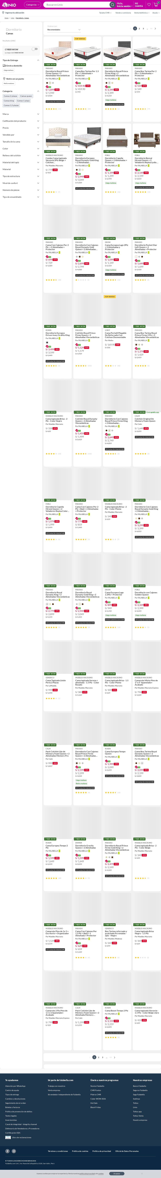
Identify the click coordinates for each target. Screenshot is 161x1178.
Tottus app (137, 1111)
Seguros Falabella (140, 1090)
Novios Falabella (97, 1086)
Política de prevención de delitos (18, 1111)
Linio (135, 1107)
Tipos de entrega (12, 1094)
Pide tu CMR (95, 1094)
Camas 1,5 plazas (11, 105)
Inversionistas (11, 1120)
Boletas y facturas (12, 1107)
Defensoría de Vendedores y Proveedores (22, 1128)
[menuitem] (103, 12)
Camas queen (26, 96)
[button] (79, 4)
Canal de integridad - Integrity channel (21, 1124)
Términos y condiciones (58, 1151)
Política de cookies (80, 1151)
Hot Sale (93, 1103)
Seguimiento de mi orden (15, 1103)
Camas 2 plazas (10, 96)
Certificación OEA (12, 1133)
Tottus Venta (138, 1116)
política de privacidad (87, 1174)
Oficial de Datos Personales (127, 1151)
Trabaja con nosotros (56, 1086)
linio (12, 18)
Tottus (135, 1103)
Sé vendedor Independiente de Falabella (64, 1094)
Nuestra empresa (140, 1120)
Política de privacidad (101, 1151)
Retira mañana (9, 83)
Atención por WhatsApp (15, 1086)
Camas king (9, 101)
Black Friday (95, 1107)
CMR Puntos (95, 1090)
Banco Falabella (139, 1086)
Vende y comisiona (123, 13)
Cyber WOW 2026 (98, 1099)
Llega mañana (8, 70)
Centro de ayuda (12, 1090)
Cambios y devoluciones (15, 1099)
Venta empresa (54, 1090)
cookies (101, 1174)
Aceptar (116, 1173)
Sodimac (136, 1099)
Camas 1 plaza (23, 101)
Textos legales (11, 1116)
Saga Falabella (139, 1094)
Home (7, 18)
